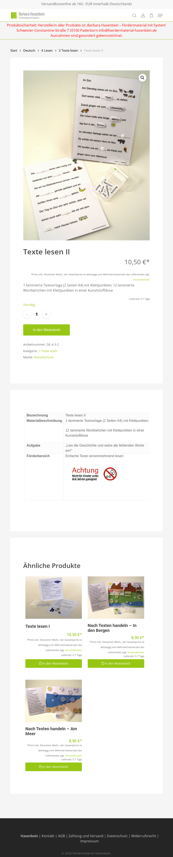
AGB (61, 836)
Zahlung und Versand (86, 836)
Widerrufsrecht (143, 836)
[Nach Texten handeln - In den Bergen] (116, 597)
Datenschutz (117, 836)
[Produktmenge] (36, 314)
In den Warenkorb (46, 330)
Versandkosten (141, 279)
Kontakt (48, 836)
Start (13, 50)
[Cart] (151, 15)
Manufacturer (44, 357)
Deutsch (29, 50)
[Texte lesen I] (53, 597)
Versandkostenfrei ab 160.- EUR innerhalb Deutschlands (86, 4)
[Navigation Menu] (160, 15)
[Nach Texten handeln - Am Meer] (53, 701)
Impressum (89, 841)
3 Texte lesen (68, 50)
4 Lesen (47, 50)
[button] (142, 78)
